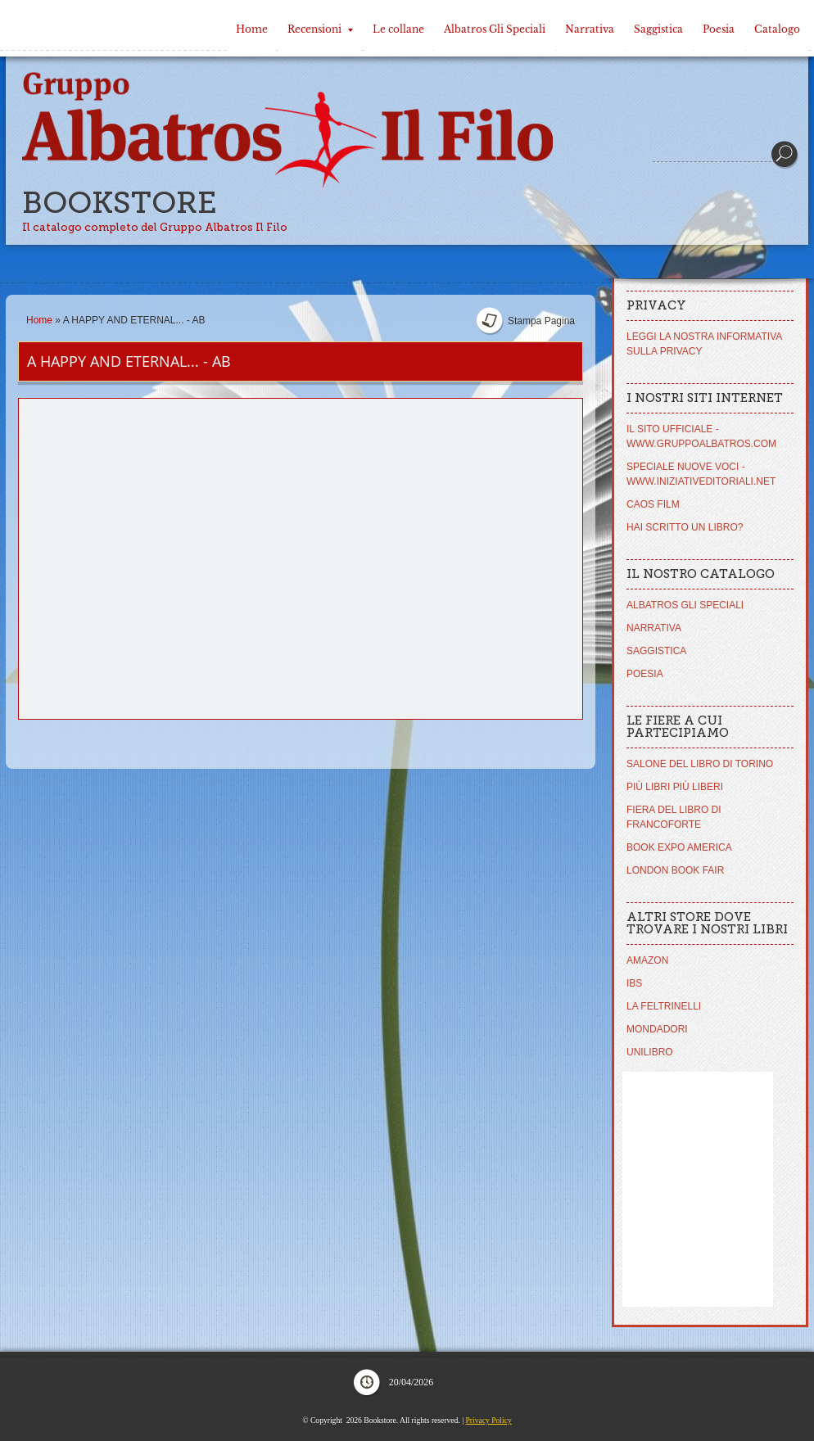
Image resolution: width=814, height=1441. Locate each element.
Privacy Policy (488, 1420)
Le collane (398, 29)
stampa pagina (541, 321)
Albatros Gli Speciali (494, 29)
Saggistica (658, 29)
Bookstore (119, 202)
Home (252, 29)
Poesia (719, 29)
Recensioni (320, 29)
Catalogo (777, 29)
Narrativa (589, 29)
